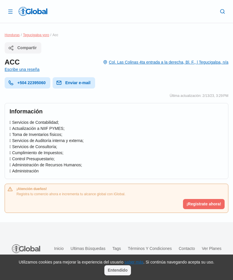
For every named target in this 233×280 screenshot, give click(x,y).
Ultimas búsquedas (88, 248)
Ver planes (211, 248)
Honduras (12, 35)
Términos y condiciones (150, 248)
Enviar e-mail (73, 83)
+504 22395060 (27, 83)
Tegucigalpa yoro (36, 35)
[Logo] (33, 11)
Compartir (22, 48)
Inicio (59, 248)
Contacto (187, 248)
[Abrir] (10, 11)
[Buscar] (222, 11)
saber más (134, 262)
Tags (116, 248)
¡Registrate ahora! (203, 204)
